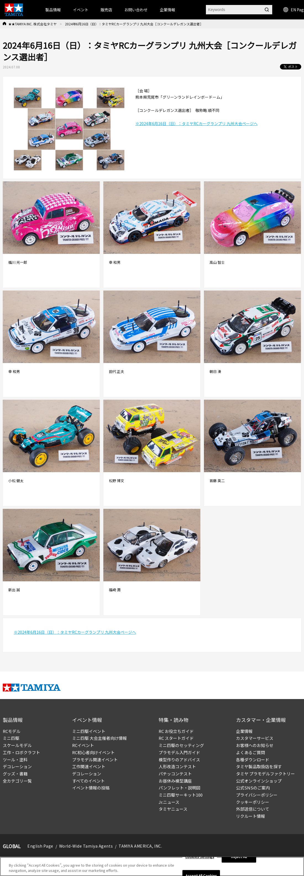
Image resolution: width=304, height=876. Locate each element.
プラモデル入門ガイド (179, 752)
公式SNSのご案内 (253, 788)
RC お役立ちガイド (176, 731)
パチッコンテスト (175, 773)
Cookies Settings (199, 857)
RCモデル (11, 731)
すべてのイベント (88, 781)
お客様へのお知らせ (254, 745)
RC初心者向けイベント (93, 752)
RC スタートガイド (176, 738)
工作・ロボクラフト (21, 752)
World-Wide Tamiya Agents (86, 846)
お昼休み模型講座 (175, 781)
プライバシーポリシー (256, 795)
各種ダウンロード (252, 759)
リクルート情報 (250, 816)
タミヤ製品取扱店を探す (259, 766)
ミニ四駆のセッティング (181, 745)
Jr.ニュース (169, 802)
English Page (40, 846)
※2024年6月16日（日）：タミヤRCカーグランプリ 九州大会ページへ (196, 123)
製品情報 (53, 9)
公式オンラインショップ (259, 781)
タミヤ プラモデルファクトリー (265, 773)
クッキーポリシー (252, 802)
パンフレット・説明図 (179, 788)
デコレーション (17, 766)
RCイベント (83, 745)
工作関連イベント (88, 766)
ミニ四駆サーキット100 (181, 795)
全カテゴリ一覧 (17, 781)
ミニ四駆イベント (88, 731)
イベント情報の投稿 (90, 788)
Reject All (239, 857)
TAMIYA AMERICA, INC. (140, 846)
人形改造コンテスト (177, 766)
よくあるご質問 (250, 752)
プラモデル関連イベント (95, 759)
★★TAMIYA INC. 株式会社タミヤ (32, 24)
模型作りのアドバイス (179, 759)
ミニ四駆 (11, 738)
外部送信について (252, 809)
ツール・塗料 (15, 759)
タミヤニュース (173, 809)
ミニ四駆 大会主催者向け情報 (99, 738)
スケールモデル (17, 745)
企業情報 (244, 731)
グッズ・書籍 (15, 773)
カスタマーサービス (254, 738)
